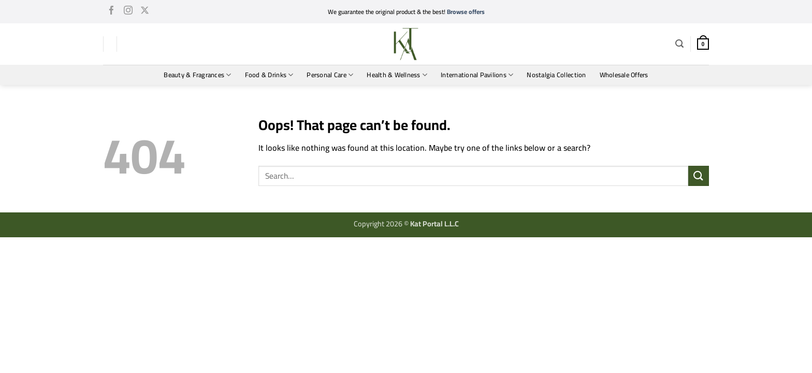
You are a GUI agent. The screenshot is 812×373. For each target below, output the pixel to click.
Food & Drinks (269, 74)
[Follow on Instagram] (128, 12)
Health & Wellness (397, 74)
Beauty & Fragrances (197, 74)
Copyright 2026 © (406, 224)
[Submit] (698, 176)
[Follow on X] (144, 12)
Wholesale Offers (624, 74)
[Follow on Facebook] (111, 12)
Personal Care (330, 74)
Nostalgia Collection (556, 74)
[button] (679, 44)
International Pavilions (477, 74)
